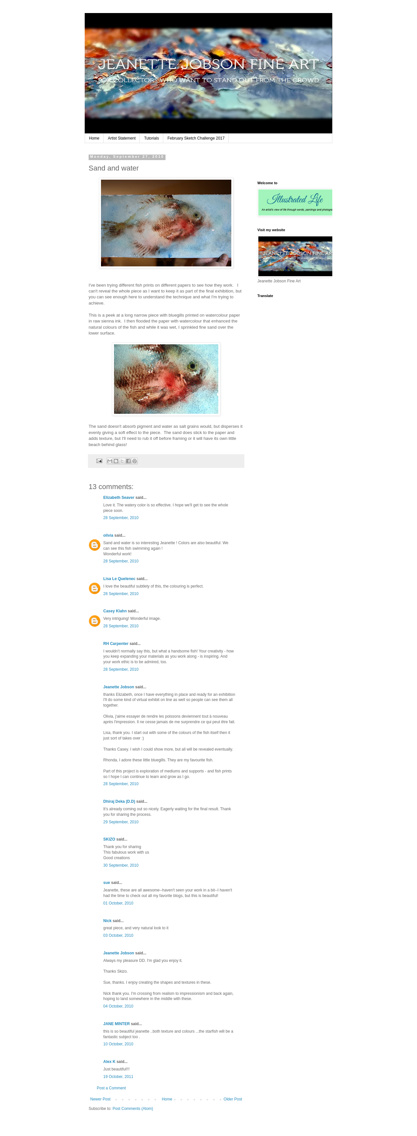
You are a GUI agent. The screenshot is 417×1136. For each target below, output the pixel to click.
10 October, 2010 (118, 1044)
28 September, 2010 (120, 518)
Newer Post (100, 1099)
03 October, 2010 (118, 935)
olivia (108, 535)
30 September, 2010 (120, 865)
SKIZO (109, 839)
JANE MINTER (116, 1024)
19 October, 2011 (118, 1076)
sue (106, 882)
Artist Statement (122, 138)
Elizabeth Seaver (118, 497)
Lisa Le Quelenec (119, 578)
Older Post (232, 1099)
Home (94, 138)
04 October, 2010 (118, 1006)
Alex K (109, 1061)
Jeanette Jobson (118, 687)
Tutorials (151, 138)
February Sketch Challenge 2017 (195, 138)
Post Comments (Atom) (132, 1108)
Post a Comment (111, 1088)
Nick (107, 921)
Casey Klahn (115, 611)
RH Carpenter (115, 643)
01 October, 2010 (118, 903)
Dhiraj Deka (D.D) (119, 801)
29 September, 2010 (120, 822)
